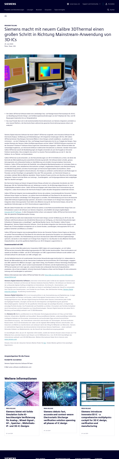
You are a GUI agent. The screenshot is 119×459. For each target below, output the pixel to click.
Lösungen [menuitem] (30, 10)
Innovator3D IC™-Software (13, 212)
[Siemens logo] (10, 4)
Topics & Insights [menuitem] (59, 10)
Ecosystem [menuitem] (48, 10)
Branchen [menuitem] (39, 10)
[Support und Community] (92, 4)
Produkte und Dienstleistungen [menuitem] (14, 10)
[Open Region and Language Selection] (73, 4)
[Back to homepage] (6, 16)
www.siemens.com (11, 339)
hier (45, 343)
